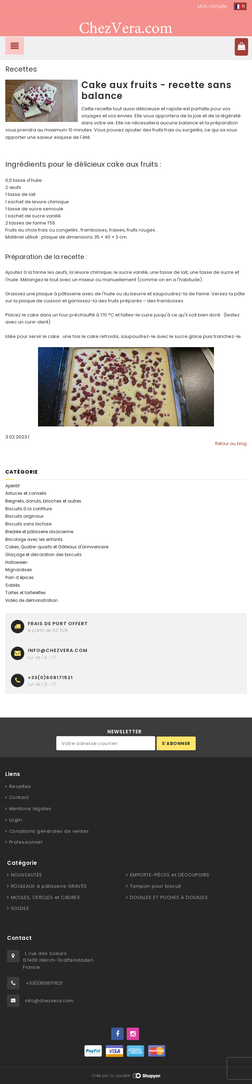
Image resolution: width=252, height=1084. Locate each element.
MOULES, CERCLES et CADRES (45, 897)
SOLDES (20, 908)
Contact (19, 797)
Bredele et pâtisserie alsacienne (39, 532)
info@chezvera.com (49, 1000)
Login (15, 820)
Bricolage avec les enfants (34, 539)
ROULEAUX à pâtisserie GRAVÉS (49, 886)
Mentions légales (30, 808)
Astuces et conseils (25, 493)
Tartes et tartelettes (25, 593)
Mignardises (18, 570)
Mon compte (212, 6)
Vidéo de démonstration (31, 600)
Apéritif (12, 486)
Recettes (20, 786)
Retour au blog (231, 443)
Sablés (12, 585)
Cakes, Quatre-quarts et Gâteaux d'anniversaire (56, 547)
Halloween (16, 562)
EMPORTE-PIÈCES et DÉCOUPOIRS (169, 874)
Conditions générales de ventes (49, 831)
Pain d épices (19, 577)
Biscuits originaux (24, 516)
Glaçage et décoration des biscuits (43, 555)
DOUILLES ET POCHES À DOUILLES (169, 897)
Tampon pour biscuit (155, 886)
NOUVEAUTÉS (26, 874)
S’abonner (176, 743)
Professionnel (26, 842)
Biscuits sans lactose (28, 524)
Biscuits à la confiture (28, 509)
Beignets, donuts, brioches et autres (43, 501)
